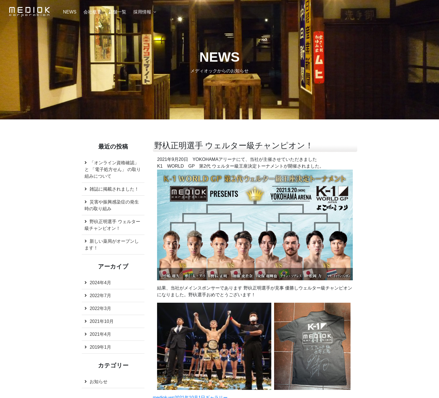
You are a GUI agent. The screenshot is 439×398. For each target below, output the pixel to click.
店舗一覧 (117, 12)
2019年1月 (100, 347)
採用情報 (142, 12)
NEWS (69, 12)
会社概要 (92, 12)
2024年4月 (100, 282)
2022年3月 (100, 308)
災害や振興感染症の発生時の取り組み (112, 205)
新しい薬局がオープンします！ (112, 244)
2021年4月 (100, 334)
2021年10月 (101, 321)
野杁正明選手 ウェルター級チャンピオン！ (112, 225)
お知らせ (99, 381)
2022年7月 (100, 295)
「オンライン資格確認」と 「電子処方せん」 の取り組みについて (113, 169)
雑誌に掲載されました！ (114, 189)
